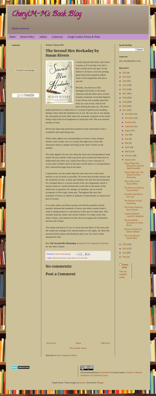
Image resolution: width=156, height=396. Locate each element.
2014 (124, 253)
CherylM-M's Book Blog (46, 14)
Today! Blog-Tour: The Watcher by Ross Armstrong (133, 174)
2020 (124, 98)
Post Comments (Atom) (67, 355)
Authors (43, 37)
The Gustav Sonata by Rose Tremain (133, 208)
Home (12, 37)
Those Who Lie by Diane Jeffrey (132, 182)
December (129, 114)
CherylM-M (105, 372)
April (127, 147)
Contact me (57, 37)
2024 (124, 81)
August (128, 130)
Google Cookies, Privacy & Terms (84, 37)
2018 (124, 106)
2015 (124, 249)
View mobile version (78, 348)
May (127, 143)
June (127, 139)
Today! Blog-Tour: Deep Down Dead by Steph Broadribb (134, 165)
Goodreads (103, 243)
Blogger (100, 383)
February (129, 156)
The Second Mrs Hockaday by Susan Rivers (133, 222)
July (127, 135)
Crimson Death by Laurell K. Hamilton (133, 215)
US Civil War (82, 258)
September (129, 126)
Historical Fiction (59, 258)
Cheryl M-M (125, 266)
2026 (124, 73)
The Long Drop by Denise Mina (132, 237)
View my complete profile (123, 274)
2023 (124, 85)
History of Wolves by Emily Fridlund (133, 230)
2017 (124, 110)
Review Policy (27, 37)
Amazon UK (84, 243)
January (128, 160)
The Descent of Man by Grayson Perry (134, 189)
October (128, 122)
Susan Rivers (71, 258)
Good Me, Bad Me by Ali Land (133, 195)
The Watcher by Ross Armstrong (133, 202)
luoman (82, 383)
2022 (124, 89)
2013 (124, 257)
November (129, 118)
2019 (124, 102)
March (128, 151)
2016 (124, 244)
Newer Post (51, 343)
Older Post (105, 343)
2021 (124, 93)
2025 (124, 77)
